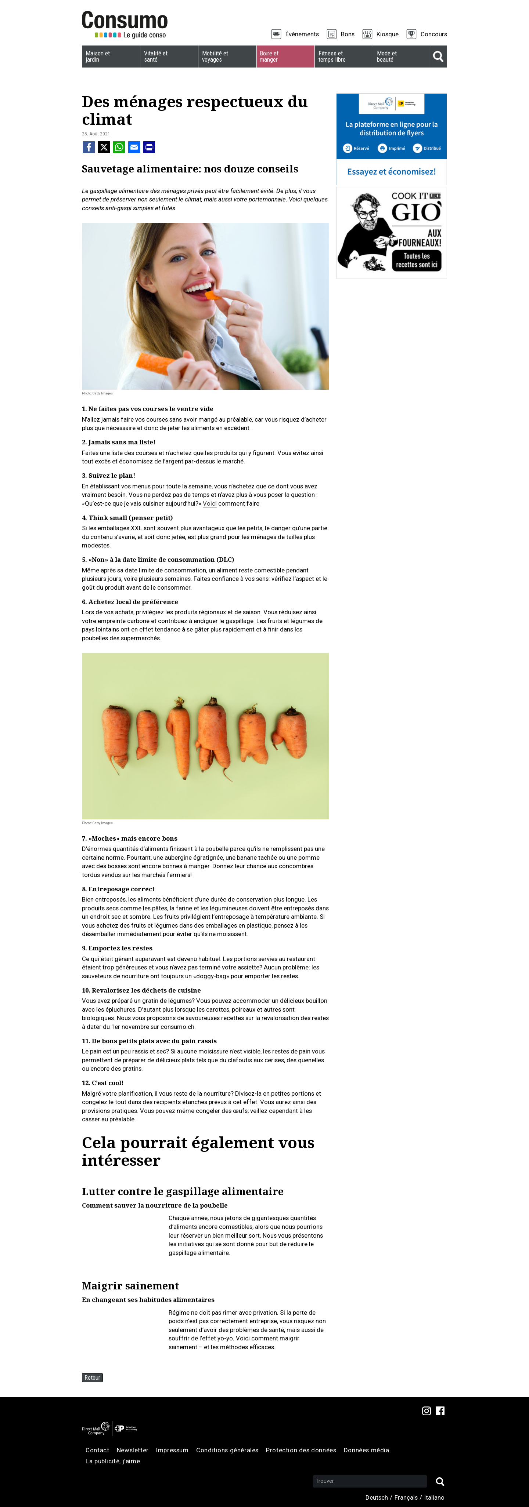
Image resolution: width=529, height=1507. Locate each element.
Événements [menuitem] (302, 34)
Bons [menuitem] (348, 34)
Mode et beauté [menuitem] (387, 56)
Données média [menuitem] (366, 1450)
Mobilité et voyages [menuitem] (215, 56)
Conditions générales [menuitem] (227, 1450)
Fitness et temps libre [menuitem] (332, 56)
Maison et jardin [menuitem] (98, 56)
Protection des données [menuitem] (301, 1450)
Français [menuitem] (406, 1497)
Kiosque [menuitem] (388, 34)
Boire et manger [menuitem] (269, 56)
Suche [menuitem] (439, 56)
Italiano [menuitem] (434, 1497)
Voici (210, 503)
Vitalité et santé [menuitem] (156, 56)
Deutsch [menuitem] (377, 1497)
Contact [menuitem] (97, 1450)
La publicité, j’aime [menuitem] (113, 1461)
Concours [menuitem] (434, 34)
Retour (92, 1377)
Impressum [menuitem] (172, 1450)
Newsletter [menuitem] (133, 1450)
